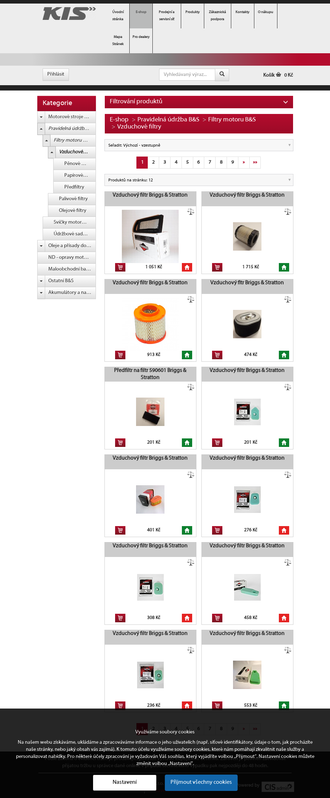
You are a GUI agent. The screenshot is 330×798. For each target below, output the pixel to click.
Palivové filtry (73, 199)
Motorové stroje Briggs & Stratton (72, 117)
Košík (278, 75)
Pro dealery (141, 37)
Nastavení (125, 782)
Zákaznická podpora (217, 15)
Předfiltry (74, 187)
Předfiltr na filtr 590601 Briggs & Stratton (150, 374)
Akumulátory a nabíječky (72, 292)
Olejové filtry (72, 210)
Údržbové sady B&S (74, 234)
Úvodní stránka (118, 15)
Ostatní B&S (61, 281)
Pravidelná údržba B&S (72, 128)
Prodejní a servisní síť (166, 15)
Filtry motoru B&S (72, 140)
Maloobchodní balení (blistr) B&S (72, 269)
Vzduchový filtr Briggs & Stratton (150, 195)
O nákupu (265, 12)
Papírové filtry (79, 175)
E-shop (141, 12)
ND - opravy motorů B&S (72, 257)
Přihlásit (55, 74)
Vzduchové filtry (76, 152)
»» (255, 162)
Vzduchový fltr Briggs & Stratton (247, 283)
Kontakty (242, 12)
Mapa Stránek (118, 40)
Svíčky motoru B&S (74, 222)
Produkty (192, 12)
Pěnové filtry (77, 163)
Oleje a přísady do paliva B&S (72, 245)
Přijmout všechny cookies (201, 782)
